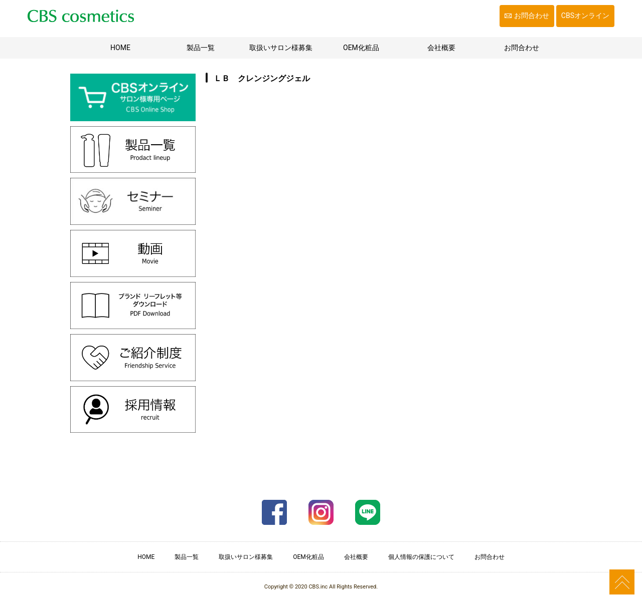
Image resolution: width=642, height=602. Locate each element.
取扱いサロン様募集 (280, 48)
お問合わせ (531, 16)
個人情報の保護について (421, 556)
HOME (133, 47)
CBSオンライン (585, 16)
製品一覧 (201, 48)
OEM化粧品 (361, 48)
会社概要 (441, 48)
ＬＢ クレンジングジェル (262, 78)
